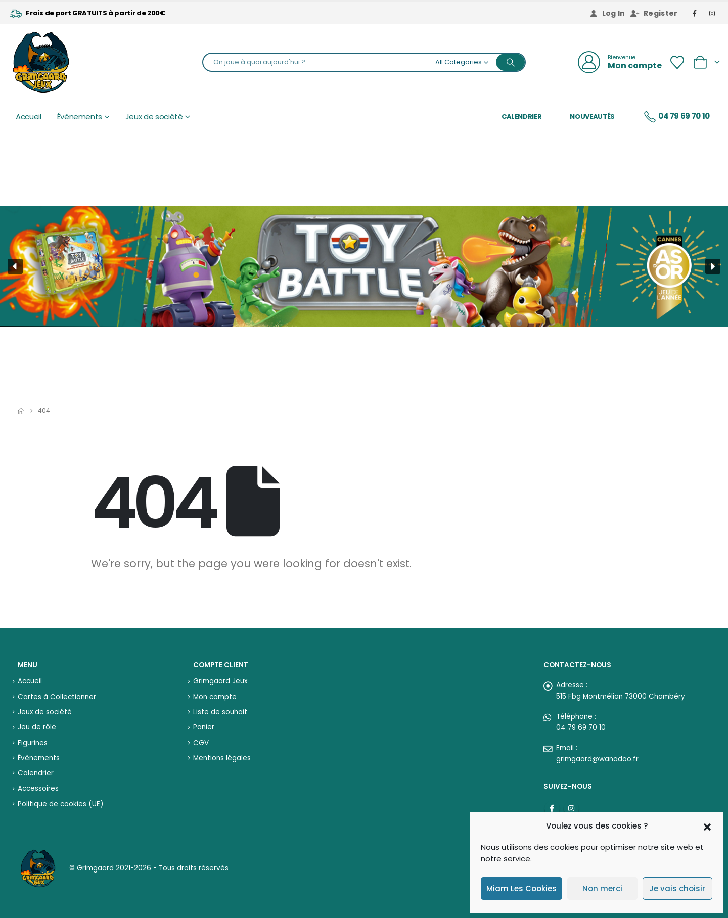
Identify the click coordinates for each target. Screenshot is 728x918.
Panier (203, 727)
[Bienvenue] (620, 62)
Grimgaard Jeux (220, 681)
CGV (201, 743)
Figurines (33, 743)
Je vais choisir (677, 888)
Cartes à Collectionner (57, 697)
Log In (607, 13)
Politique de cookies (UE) (60, 804)
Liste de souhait (220, 712)
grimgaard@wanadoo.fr (597, 759)
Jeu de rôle (37, 727)
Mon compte (215, 697)
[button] (707, 826)
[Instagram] (712, 13)
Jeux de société (154, 117)
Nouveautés (592, 116)
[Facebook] (695, 13)
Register (654, 13)
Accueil (28, 117)
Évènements (80, 117)
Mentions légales (222, 758)
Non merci (602, 888)
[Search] (510, 62)
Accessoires (38, 788)
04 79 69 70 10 (676, 117)
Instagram (571, 808)
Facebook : (552, 808)
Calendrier (522, 116)
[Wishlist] (677, 62)
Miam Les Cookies (521, 888)
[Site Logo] (41, 62)
